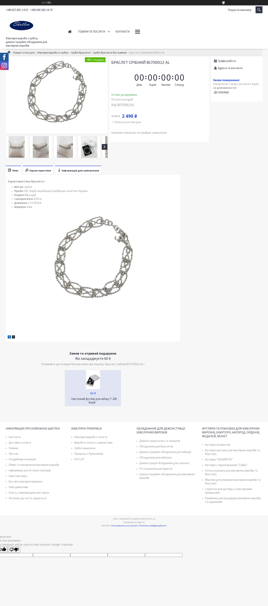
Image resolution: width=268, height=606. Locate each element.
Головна (70, 31)
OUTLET (79, 459)
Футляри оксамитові (217, 444)
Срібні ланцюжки (84, 448)
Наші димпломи (18, 487)
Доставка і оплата (20, 442)
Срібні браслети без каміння (110, 52)
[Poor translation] (14, 550)
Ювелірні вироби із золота (90, 437)
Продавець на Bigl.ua (134, 522)
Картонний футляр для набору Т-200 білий (94, 400)
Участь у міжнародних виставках (29, 492)
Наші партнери (18, 476)
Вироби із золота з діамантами (93, 442)
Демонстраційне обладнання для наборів (165, 452)
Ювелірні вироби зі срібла (52, 52)
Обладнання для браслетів (156, 446)
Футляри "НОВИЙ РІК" (219, 459)
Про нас (13, 453)
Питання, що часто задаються (27, 498)
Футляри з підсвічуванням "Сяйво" (226, 465)
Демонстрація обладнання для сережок (164, 463)
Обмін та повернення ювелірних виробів (34, 465)
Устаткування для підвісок (155, 468)
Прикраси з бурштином (88, 453)
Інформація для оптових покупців (30, 470)
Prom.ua (151, 518)
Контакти (122, 31)
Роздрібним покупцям (22, 459)
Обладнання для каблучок (155, 457)
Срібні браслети (80, 52)
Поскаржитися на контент (124, 525)
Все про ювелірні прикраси (25, 481)
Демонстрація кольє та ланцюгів (159, 441)
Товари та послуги (91, 31)
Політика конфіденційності (153, 525)
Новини (13, 448)
